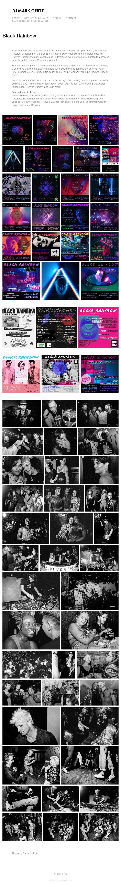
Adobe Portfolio (65, 880)
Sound (57, 18)
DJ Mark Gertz (28, 11)
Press (15, 18)
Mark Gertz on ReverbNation (30, 21)
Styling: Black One (36, 18)
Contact (71, 18)
